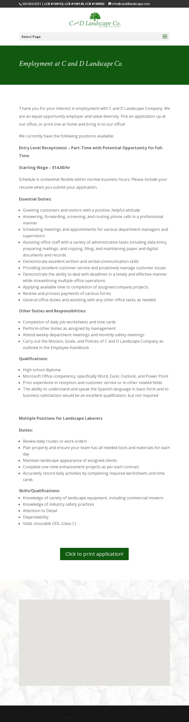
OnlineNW (68, 714)
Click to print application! (94, 554)
